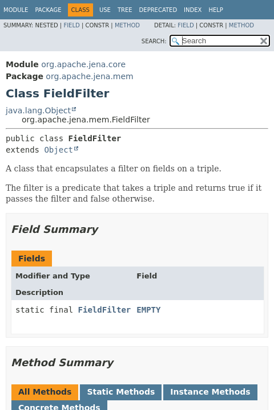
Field (71, 25)
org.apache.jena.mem (89, 76)
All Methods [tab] (44, 391)
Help (215, 10)
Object (58, 149)
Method (127, 25)
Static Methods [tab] (121, 391)
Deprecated (158, 10)
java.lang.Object (38, 110)
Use (105, 10)
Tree (125, 10)
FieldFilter (104, 309)
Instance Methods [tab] (210, 391)
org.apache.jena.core (83, 64)
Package (48, 10)
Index (193, 10)
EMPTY (148, 309)
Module (15, 10)
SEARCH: (154, 41)
